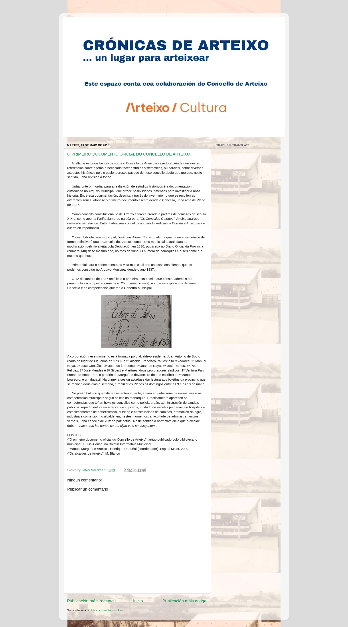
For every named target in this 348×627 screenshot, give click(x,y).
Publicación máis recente (90, 601)
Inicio (138, 601)
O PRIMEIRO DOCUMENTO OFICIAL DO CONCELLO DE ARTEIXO (128, 154)
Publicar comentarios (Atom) (106, 610)
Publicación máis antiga (184, 601)
